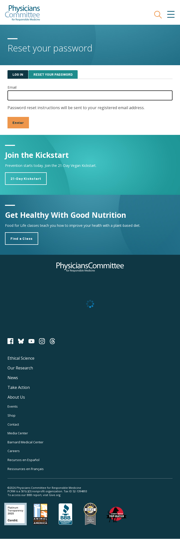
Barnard (25, 442)
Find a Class (21, 238)
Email (11, 87)
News (12, 377)
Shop (11, 415)
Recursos (23, 460)
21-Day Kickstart (25, 178)
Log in (17, 74)
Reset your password (53, 74)
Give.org (54, 495)
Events (12, 406)
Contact (13, 424)
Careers (13, 451)
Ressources (25, 469)
